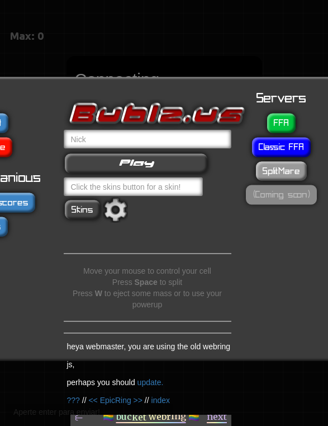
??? (73, 399)
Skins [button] (82, 209)
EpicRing (115, 399)
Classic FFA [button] (281, 146)
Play (136, 162)
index (160, 399)
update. (150, 381)
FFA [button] (281, 122)
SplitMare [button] (281, 170)
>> (138, 399)
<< (92, 399)
